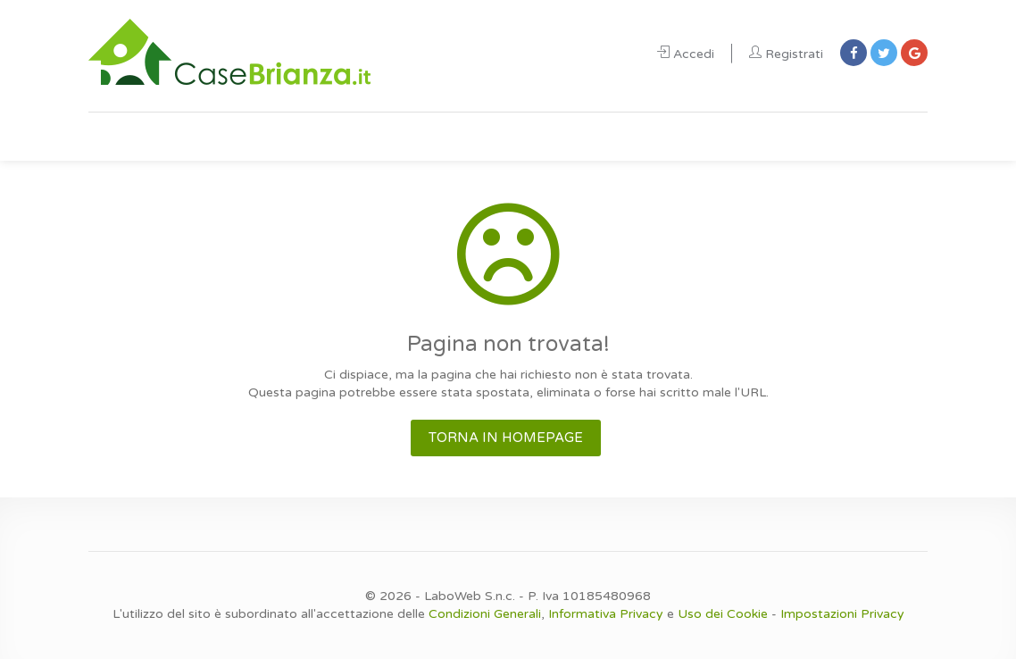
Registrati (786, 54)
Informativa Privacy (605, 613)
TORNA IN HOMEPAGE (506, 438)
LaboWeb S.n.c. (469, 596)
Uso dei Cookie (723, 613)
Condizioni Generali (485, 613)
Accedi (685, 54)
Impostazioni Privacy (842, 613)
